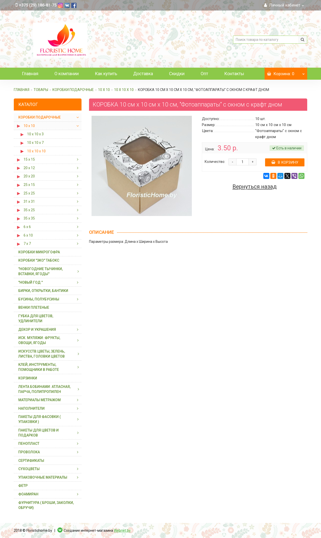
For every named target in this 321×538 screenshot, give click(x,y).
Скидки (177, 73)
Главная (30, 73)
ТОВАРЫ (41, 90)
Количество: (215, 162)
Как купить (106, 73)
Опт (204, 73)
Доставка (143, 73)
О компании (66, 73)
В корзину (284, 162)
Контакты (234, 73)
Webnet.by (122, 530)
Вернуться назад (254, 186)
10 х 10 (104, 90)
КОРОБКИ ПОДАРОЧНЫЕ (73, 90)
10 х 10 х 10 (124, 90)
